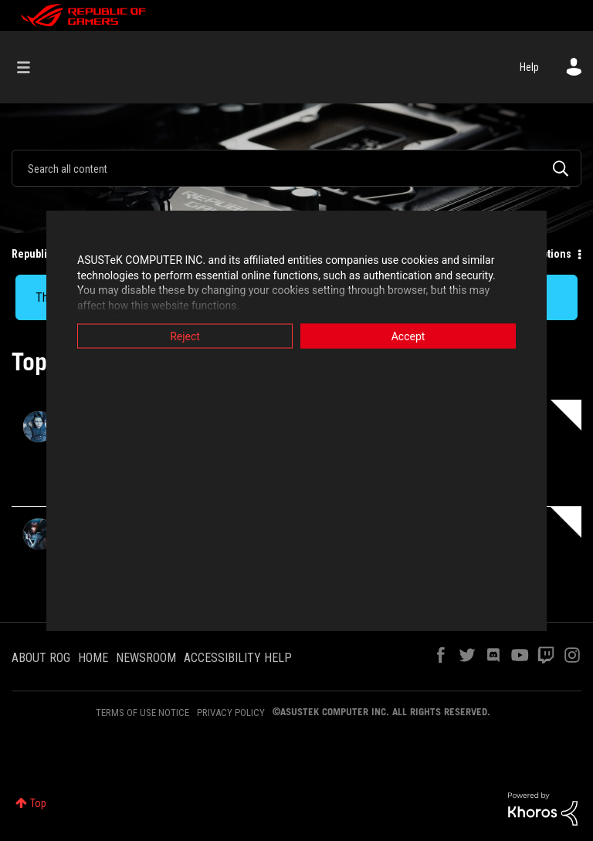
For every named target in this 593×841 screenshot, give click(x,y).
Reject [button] (185, 336)
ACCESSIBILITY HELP (238, 657)
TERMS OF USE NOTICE (142, 712)
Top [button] (38, 803)
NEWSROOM (146, 657)
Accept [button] (408, 336)
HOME (93, 657)
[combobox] (296, 168)
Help (529, 67)
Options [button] (553, 254)
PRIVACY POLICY (231, 712)
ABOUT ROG (41, 657)
